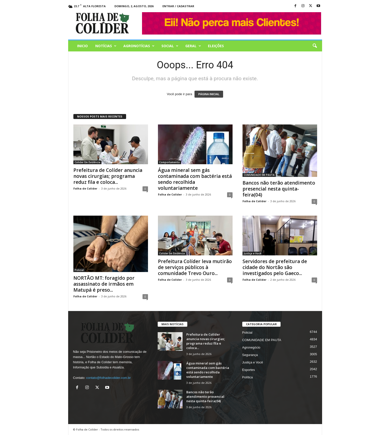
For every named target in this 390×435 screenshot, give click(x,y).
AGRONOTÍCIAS (138, 45)
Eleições (216, 45)
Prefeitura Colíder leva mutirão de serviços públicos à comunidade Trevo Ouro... (195, 267)
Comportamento (169, 162)
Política (247, 377)
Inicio (82, 45)
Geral (193, 45)
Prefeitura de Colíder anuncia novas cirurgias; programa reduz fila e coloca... (107, 176)
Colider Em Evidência (87, 162)
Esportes (248, 370)
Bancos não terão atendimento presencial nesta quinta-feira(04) (279, 189)
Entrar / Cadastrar (178, 6)
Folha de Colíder (85, 188)
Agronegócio (251, 347)
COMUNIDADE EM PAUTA (259, 175)
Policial (79, 270)
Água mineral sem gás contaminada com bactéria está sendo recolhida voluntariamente (195, 179)
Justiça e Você (252, 253)
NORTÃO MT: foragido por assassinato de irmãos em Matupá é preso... (104, 284)
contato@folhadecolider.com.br (108, 378)
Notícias (105, 45)
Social (169, 45)
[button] (314, 45)
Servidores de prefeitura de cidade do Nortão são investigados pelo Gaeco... (275, 267)
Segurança (250, 355)
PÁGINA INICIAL (208, 94)
